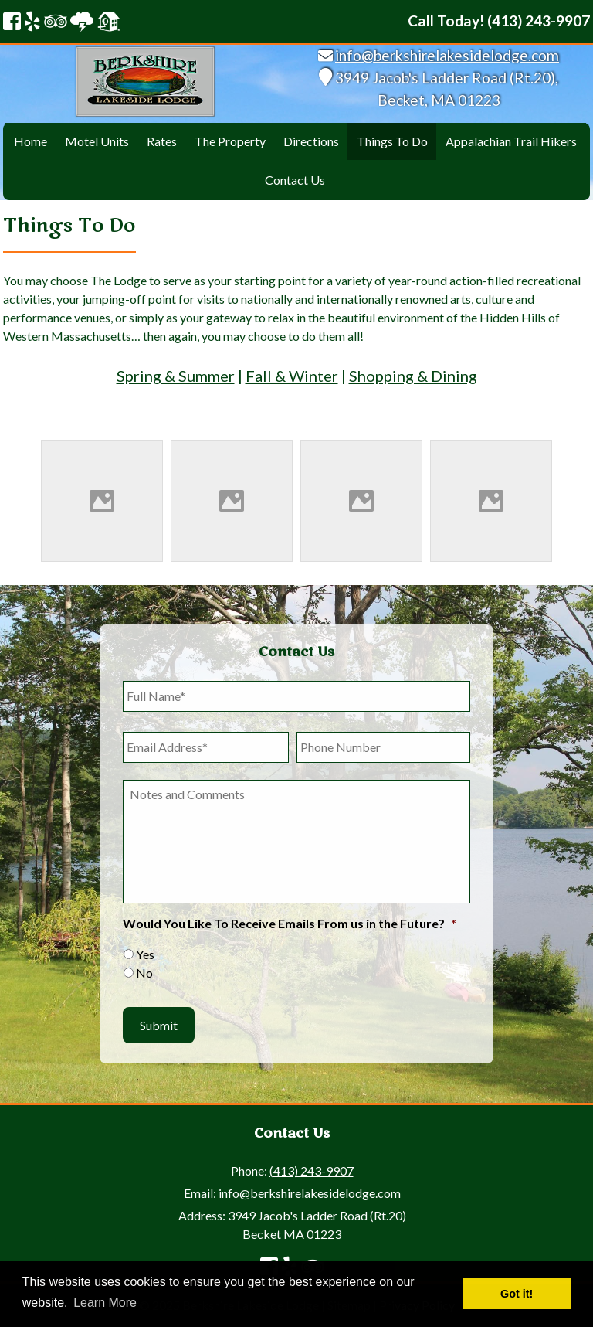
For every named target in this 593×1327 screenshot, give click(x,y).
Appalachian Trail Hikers (511, 141)
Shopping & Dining (413, 375)
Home (30, 141)
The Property (230, 141)
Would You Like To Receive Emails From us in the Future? (289, 923)
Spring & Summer (176, 375)
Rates (162, 141)
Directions (311, 141)
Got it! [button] (516, 1294)
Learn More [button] (105, 1302)
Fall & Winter (292, 375)
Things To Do (392, 141)
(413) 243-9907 (311, 1170)
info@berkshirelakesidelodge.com (447, 55)
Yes (145, 954)
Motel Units (97, 141)
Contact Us (295, 179)
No (144, 972)
